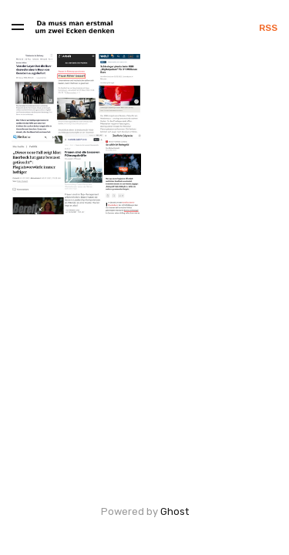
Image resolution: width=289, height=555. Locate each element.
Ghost (174, 511)
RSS (268, 27)
